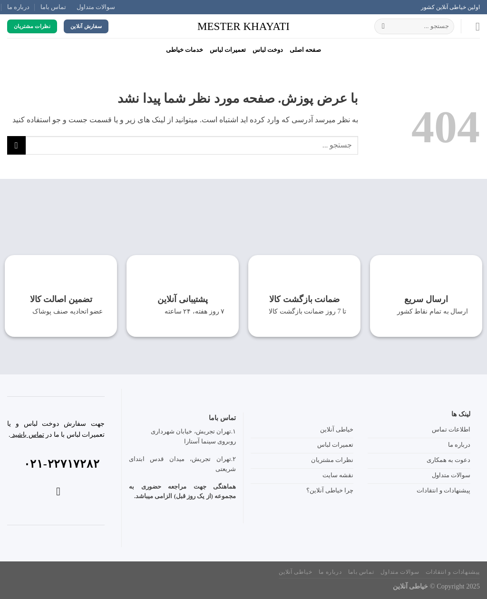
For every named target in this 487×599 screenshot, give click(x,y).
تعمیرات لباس (228, 50)
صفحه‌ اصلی (305, 50)
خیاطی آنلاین (295, 572)
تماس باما (53, 7)
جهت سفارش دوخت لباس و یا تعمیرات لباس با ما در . (56, 429)
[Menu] (474, 26)
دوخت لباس (268, 50)
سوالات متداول (96, 7)
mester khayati (243, 26)
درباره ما (18, 7)
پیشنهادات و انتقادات (453, 572)
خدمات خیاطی (184, 50)
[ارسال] (383, 27)
